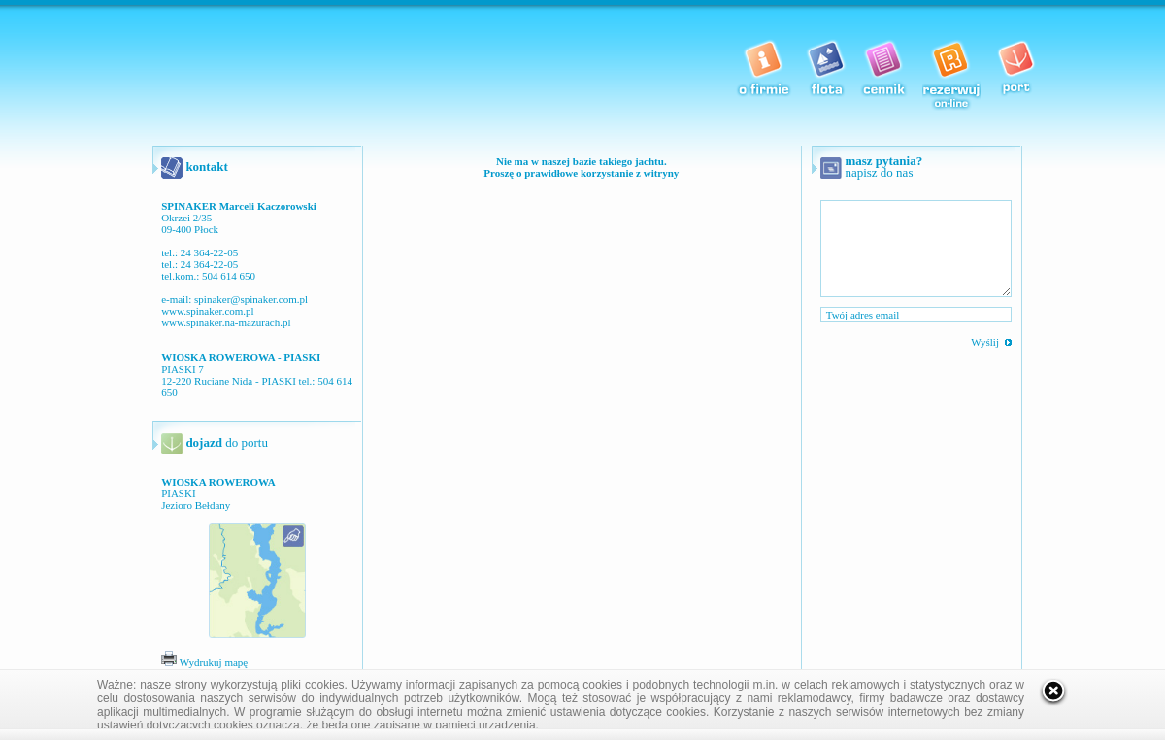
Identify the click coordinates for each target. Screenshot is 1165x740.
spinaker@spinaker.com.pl (251, 299)
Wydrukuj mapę (204, 662)
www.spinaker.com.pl (207, 311)
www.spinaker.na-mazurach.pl (225, 322)
